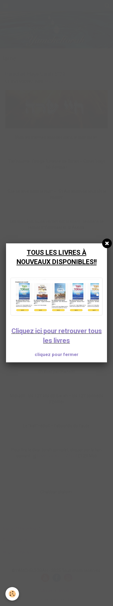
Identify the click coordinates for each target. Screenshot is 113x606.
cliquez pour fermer (56, 354)
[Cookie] (12, 594)
